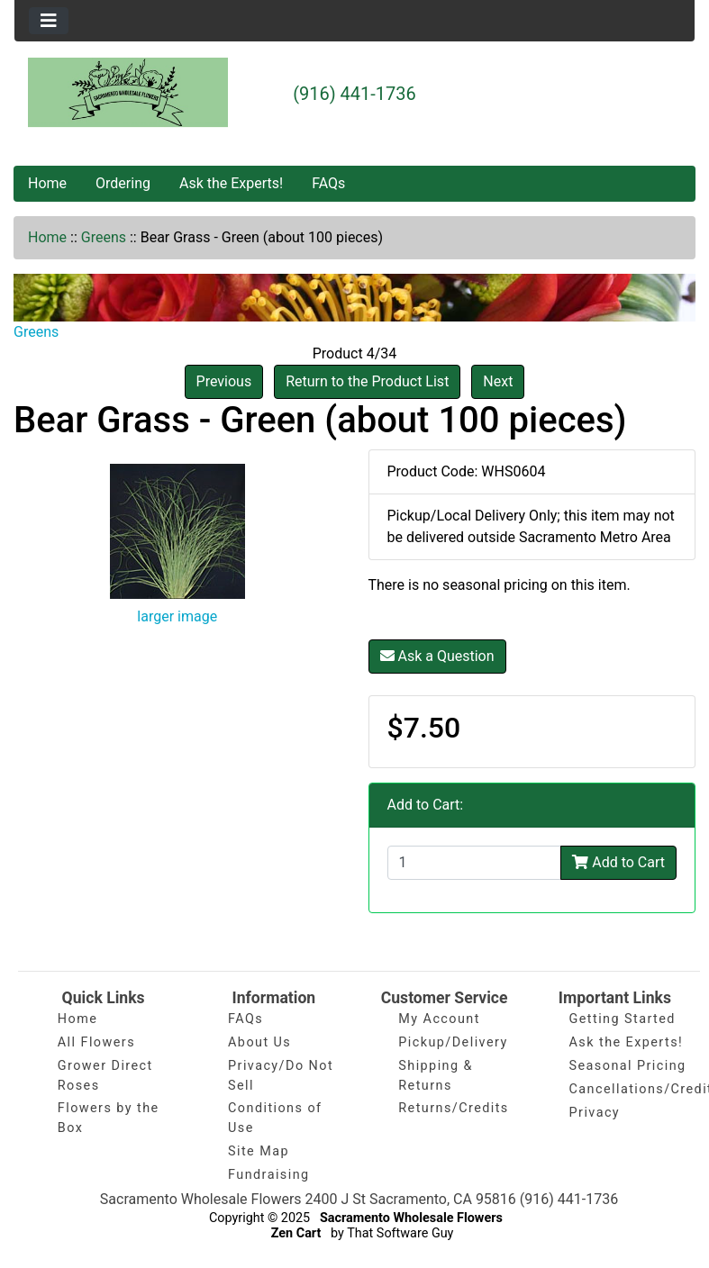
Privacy (595, 1112)
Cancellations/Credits (627, 1089)
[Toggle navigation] (48, 20)
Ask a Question (437, 656)
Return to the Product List (367, 381)
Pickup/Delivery (452, 1042)
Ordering (122, 183)
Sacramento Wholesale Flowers (411, 1218)
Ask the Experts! (231, 183)
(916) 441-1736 (354, 93)
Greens (103, 237)
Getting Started (622, 1019)
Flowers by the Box (108, 1118)
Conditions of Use (275, 1118)
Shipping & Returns (435, 1075)
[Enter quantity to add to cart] (474, 863)
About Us (259, 1042)
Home (47, 183)
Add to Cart (618, 862)
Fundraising (269, 1174)
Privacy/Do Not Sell (280, 1075)
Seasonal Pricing (627, 1065)
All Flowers (96, 1042)
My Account (439, 1019)
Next (498, 381)
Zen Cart (296, 1233)
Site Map (258, 1151)
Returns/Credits (453, 1108)
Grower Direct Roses (105, 1075)
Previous (224, 381)
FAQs (328, 183)
